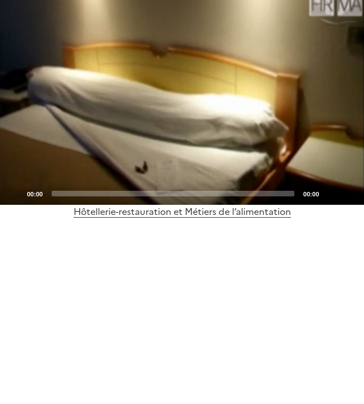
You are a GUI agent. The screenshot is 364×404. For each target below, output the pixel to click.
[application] (182, 102)
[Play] (182, 102)
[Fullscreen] (349, 193)
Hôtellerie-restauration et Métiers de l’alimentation (182, 211)
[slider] (173, 193)
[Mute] (331, 193)
